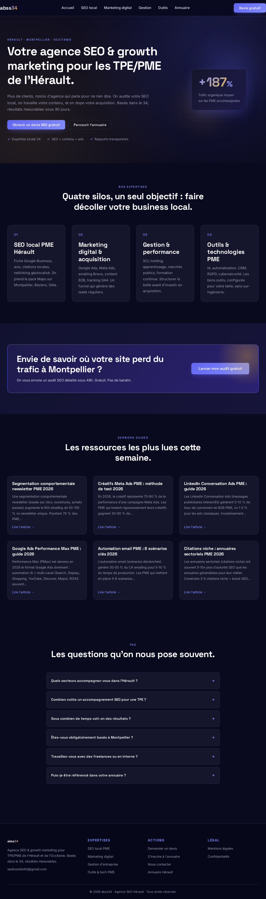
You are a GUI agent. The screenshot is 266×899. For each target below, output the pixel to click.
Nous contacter (159, 864)
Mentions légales (220, 848)
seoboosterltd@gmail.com (27, 869)
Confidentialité (218, 856)
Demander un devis (162, 848)
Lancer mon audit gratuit (220, 368)
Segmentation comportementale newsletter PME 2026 (43, 486)
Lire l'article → (23, 527)
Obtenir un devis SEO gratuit (36, 125)
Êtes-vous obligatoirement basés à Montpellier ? (92, 737)
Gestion (145, 8)
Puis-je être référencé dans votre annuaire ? (88, 775)
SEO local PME (99, 848)
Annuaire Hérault (160, 872)
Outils (163, 8)
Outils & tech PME (101, 872)
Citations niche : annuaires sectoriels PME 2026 (210, 551)
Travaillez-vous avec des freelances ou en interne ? (94, 756)
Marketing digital (118, 8)
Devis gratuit (250, 8)
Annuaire (182, 8)
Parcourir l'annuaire (90, 125)
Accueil (68, 8)
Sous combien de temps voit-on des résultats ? (91, 718)
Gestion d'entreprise (103, 864)
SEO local (89, 8)
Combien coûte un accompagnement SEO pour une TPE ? (98, 699)
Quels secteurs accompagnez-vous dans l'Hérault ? (94, 680)
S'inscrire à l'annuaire (164, 856)
